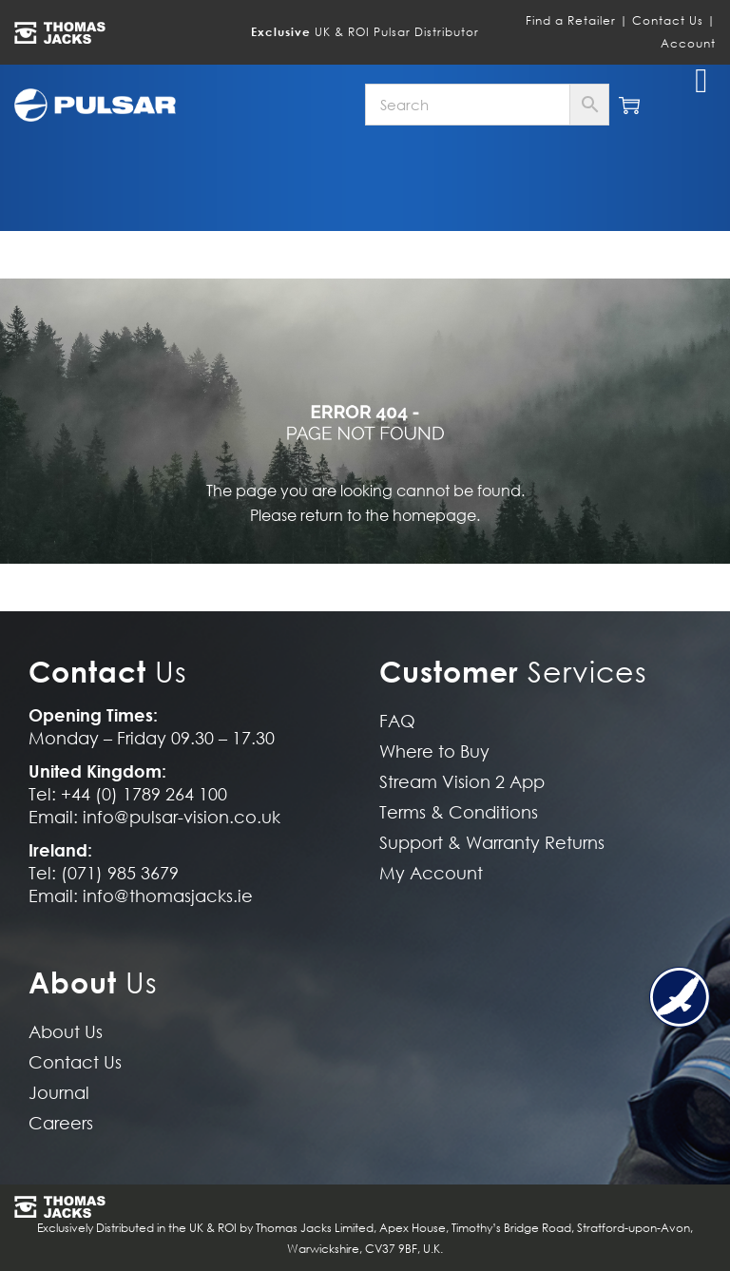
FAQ (397, 721)
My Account (431, 873)
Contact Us (667, 20)
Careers (61, 1123)
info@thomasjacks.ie (168, 896)
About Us (66, 1032)
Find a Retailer (571, 20)
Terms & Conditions (458, 812)
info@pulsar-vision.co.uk (181, 817)
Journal (59, 1093)
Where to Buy (434, 751)
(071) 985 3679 (120, 873)
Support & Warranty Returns (492, 843)
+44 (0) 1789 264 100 (144, 794)
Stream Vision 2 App (462, 782)
